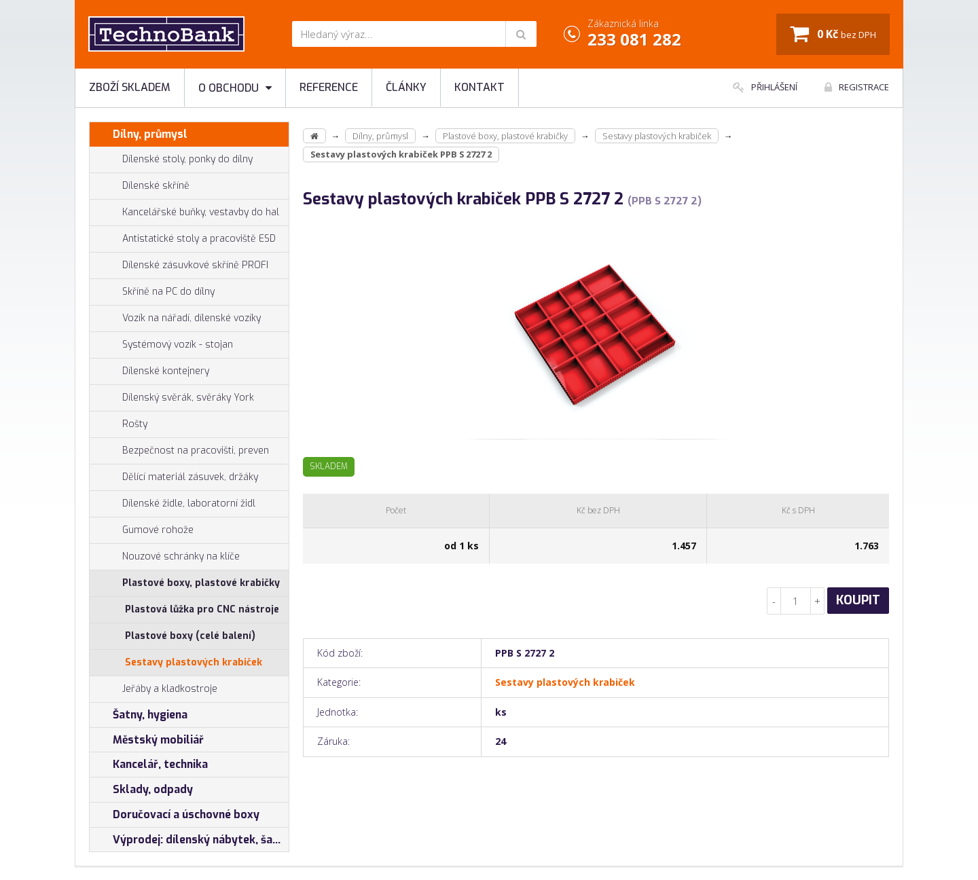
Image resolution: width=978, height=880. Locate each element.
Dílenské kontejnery (149, 371)
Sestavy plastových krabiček (193, 662)
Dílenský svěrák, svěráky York (172, 398)
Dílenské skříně (139, 186)
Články (406, 87)
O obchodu (235, 88)
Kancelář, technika (149, 764)
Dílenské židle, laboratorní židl (172, 504)
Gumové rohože (142, 530)
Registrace (857, 87)
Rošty (118, 424)
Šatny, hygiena (138, 715)
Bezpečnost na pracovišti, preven (179, 451)
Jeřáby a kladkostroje (153, 689)
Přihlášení (765, 87)
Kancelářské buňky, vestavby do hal (184, 212)
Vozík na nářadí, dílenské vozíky (175, 318)
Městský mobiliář (147, 740)
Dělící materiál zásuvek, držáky (174, 477)
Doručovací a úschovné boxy (174, 815)
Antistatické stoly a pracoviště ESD (199, 238)
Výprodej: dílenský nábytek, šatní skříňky (189, 840)
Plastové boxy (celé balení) (190, 635)
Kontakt (479, 87)
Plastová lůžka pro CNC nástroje (202, 609)
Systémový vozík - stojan (161, 345)
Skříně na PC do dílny (152, 292)
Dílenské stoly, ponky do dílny (171, 159)
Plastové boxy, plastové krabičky (185, 583)
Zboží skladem (129, 87)
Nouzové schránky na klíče (165, 557)
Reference (329, 87)
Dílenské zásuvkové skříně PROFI (179, 265)
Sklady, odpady (141, 789)
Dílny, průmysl (138, 134)
